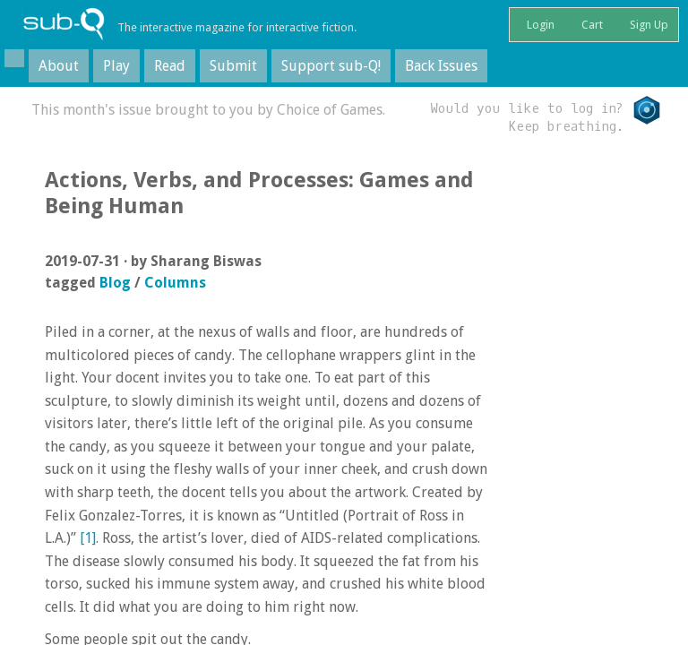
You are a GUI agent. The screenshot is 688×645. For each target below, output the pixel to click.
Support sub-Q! (331, 65)
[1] (88, 537)
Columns (175, 282)
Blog (115, 282)
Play (116, 65)
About (59, 65)
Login (539, 24)
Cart (591, 24)
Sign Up (647, 24)
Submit (233, 65)
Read (169, 65)
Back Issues (441, 65)
